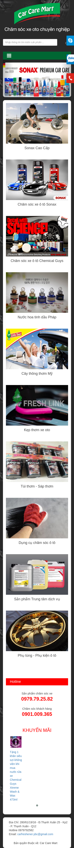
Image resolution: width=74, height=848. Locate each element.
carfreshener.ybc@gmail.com (35, 834)
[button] (8, 78)
